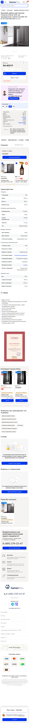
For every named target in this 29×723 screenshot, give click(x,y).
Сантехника (20, 425)
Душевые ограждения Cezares (9, 419)
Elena (24, 118)
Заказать (10, 73)
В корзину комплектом (14, 157)
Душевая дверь (22, 122)
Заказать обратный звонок (14, 548)
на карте (17, 647)
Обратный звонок (13, 98)
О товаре (21, 140)
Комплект (3, 140)
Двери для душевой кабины (8, 416)
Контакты (3, 641)
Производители (5, 619)
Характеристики (12, 140)
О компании (4, 612)
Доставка (3, 623)
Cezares (24, 117)
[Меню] (2, 2)
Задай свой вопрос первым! (14, 491)
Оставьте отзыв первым (14, 463)
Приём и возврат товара (8, 634)
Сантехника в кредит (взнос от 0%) (11, 630)
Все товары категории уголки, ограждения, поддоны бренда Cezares (17, 132)
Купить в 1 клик (14, 78)
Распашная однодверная (20, 255)
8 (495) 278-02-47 (15, 96)
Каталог (3, 616)
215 (14, 106)
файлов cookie (22, 715)
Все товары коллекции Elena (17, 129)
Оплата (3, 627)
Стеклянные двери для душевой (9, 428)
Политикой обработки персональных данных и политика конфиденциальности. (14, 682)
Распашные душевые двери (8, 425)
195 (7, 106)
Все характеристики (8, 126)
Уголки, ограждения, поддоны (9, 431)
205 (10, 106)
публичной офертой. (18, 684)
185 (3, 106)
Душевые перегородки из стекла (9, 422)
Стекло (25, 265)
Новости (3, 637)
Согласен (14, 719)
